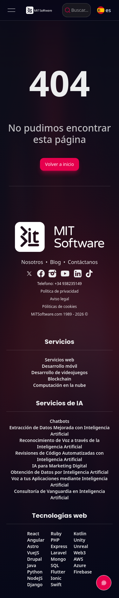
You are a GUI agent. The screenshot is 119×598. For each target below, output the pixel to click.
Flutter (58, 572)
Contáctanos (83, 262)
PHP (55, 540)
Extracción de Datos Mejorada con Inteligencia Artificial (59, 430)
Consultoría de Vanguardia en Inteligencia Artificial (59, 494)
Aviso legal (59, 299)
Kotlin (80, 533)
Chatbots (59, 421)
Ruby (56, 533)
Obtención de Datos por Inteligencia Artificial (60, 472)
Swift (56, 584)
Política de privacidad (60, 291)
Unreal (81, 546)
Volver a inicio (59, 164)
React (33, 533)
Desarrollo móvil (59, 366)
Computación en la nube (59, 385)
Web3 (80, 553)
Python (34, 572)
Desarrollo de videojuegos (59, 372)
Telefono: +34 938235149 (59, 283)
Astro (32, 546)
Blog (55, 262)
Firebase (83, 572)
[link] (38, 10)
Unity (79, 540)
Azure (80, 565)
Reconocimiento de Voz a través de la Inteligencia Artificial (59, 443)
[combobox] (76, 10)
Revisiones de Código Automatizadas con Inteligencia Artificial (59, 456)
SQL (55, 565)
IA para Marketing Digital (59, 466)
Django (35, 584)
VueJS (33, 553)
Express (59, 546)
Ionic (56, 578)
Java (31, 565)
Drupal (34, 559)
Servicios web (59, 360)
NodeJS (35, 578)
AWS (78, 559)
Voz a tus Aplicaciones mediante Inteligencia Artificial (59, 481)
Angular (35, 540)
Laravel (59, 553)
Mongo (58, 559)
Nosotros (32, 262)
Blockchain (59, 379)
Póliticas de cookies (59, 306)
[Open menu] (11, 10)
